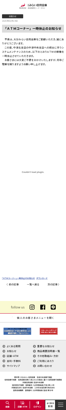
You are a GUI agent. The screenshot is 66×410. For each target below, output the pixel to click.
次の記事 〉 (53, 284)
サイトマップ (13, 366)
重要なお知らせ (45, 346)
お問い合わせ (44, 366)
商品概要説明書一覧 (48, 351)
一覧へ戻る (33, 284)
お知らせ (11, 351)
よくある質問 (13, 346)
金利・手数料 (14, 361)
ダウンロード (42, 278)
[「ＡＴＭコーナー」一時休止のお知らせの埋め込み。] (33, 172)
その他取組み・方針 (48, 356)
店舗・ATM (12, 356)
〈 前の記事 (12, 284)
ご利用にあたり (45, 361)
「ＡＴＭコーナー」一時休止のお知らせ (18, 278)
